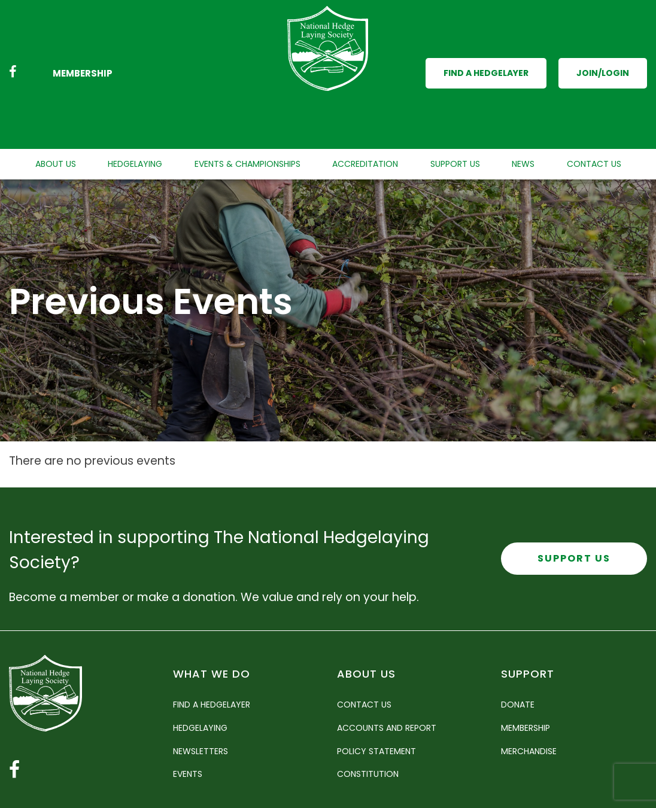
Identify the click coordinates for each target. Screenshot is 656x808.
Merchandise (529, 700)
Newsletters (200, 700)
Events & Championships (247, 114)
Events (187, 724)
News (523, 114)
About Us (55, 114)
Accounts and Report (386, 678)
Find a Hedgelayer (486, 48)
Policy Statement (376, 700)
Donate (517, 654)
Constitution (368, 724)
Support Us (455, 114)
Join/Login (602, 48)
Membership (83, 48)
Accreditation (365, 114)
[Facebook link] (13, 48)
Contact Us (594, 114)
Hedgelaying (135, 114)
